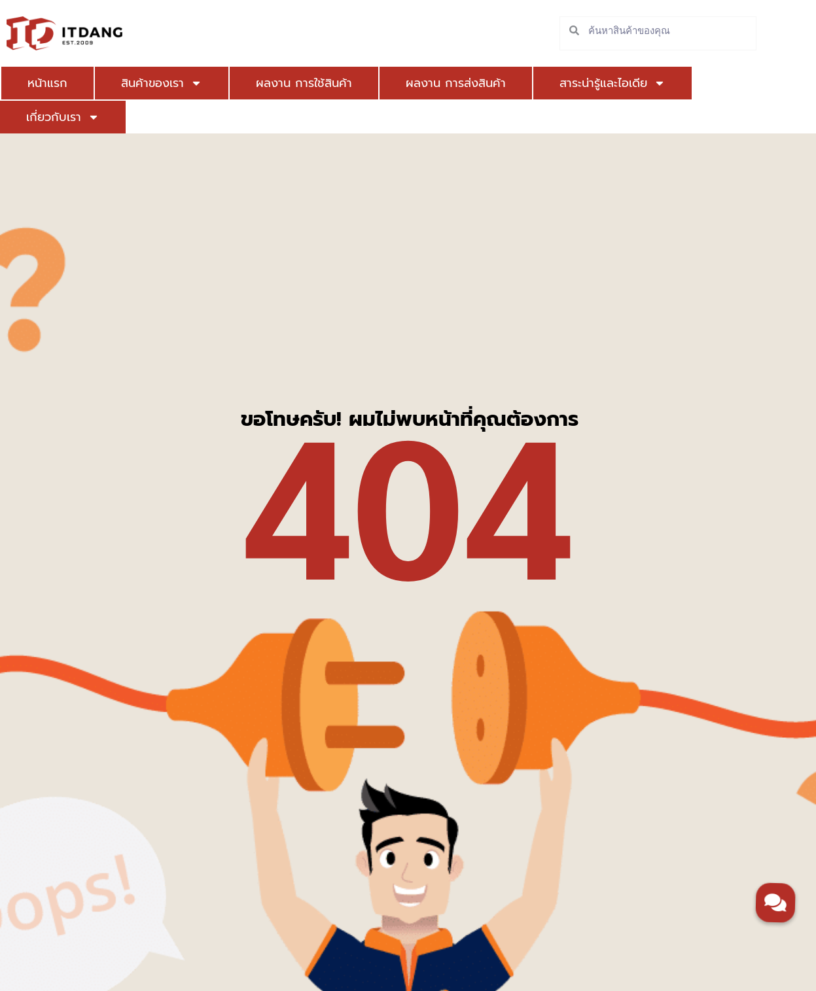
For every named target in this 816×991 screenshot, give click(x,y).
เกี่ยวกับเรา (62, 117)
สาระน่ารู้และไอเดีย (612, 83)
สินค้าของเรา (161, 83)
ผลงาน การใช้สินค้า (304, 83)
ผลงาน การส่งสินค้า (456, 83)
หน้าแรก (47, 83)
